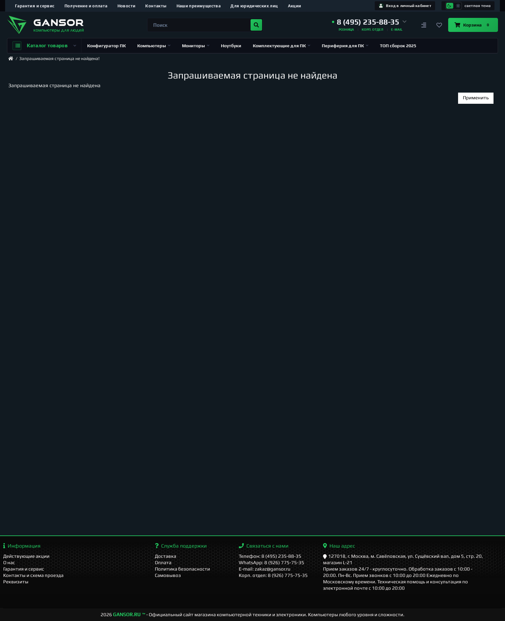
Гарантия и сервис (35, 6)
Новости (126, 6)
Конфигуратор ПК (106, 45)
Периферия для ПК (345, 45)
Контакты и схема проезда (33, 575)
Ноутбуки (231, 45)
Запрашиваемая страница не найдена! (59, 58)
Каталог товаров (44, 45)
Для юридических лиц (254, 6)
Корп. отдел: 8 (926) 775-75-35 (273, 575)
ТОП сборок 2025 (398, 45)
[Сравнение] (424, 25)
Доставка (165, 556)
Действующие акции (26, 556)
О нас (9, 562)
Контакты (155, 6)
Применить (476, 97)
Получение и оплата (86, 6)
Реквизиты (15, 581)
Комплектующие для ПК (281, 45)
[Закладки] (439, 25)
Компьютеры (153, 45)
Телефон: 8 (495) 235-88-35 (270, 556)
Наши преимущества (199, 6)
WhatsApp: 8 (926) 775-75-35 (271, 562)
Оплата (163, 562)
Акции (294, 6)
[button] (369, 22)
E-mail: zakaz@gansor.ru (264, 569)
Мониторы (195, 45)
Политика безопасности (182, 569)
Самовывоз (168, 575)
